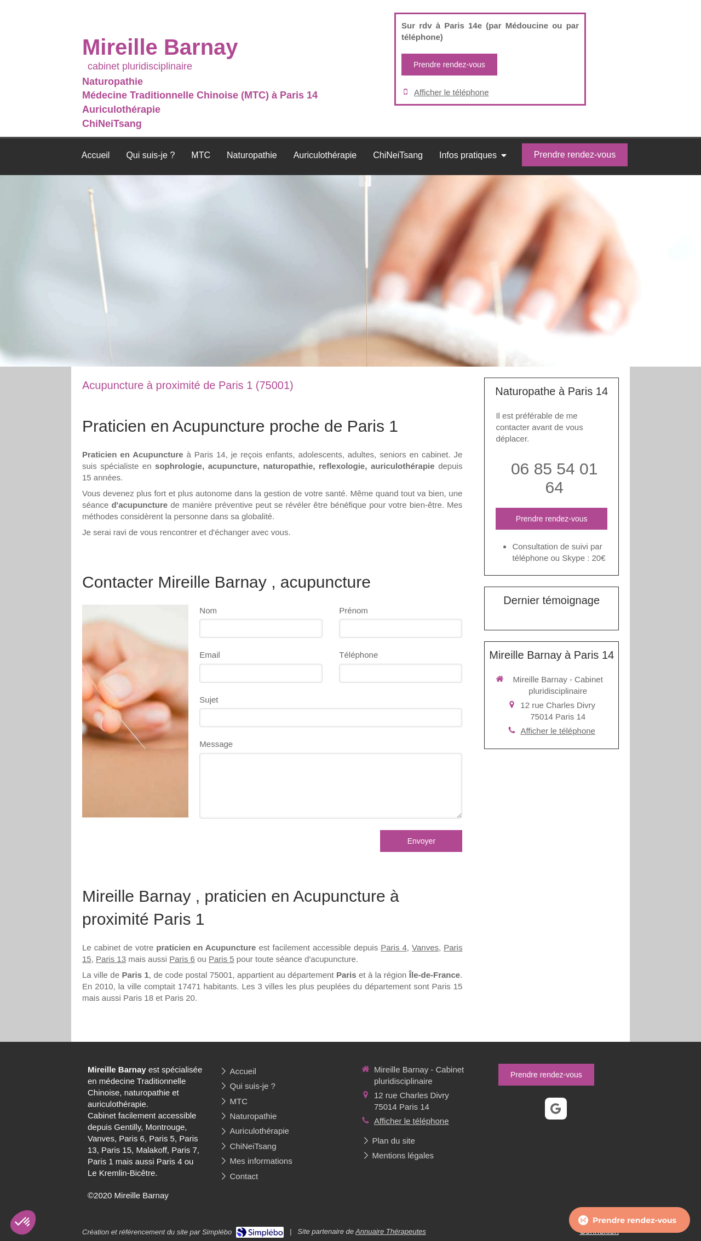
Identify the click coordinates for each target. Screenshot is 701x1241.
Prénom (353, 610)
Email (209, 654)
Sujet (208, 699)
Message (216, 744)
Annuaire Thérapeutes (390, 1231)
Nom (208, 610)
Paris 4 (394, 947)
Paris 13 (111, 959)
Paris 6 (182, 959)
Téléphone (358, 654)
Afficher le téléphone (451, 92)
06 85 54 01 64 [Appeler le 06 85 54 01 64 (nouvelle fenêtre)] (554, 478)
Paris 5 (221, 959)
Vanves (425, 947)
